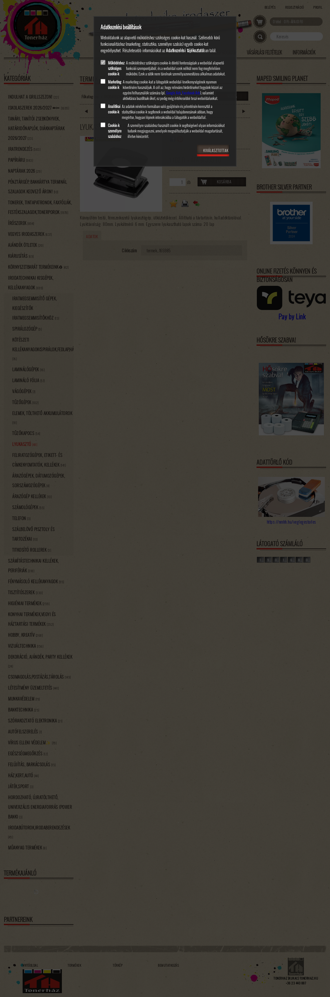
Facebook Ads (191, 92)
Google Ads (173, 92)
